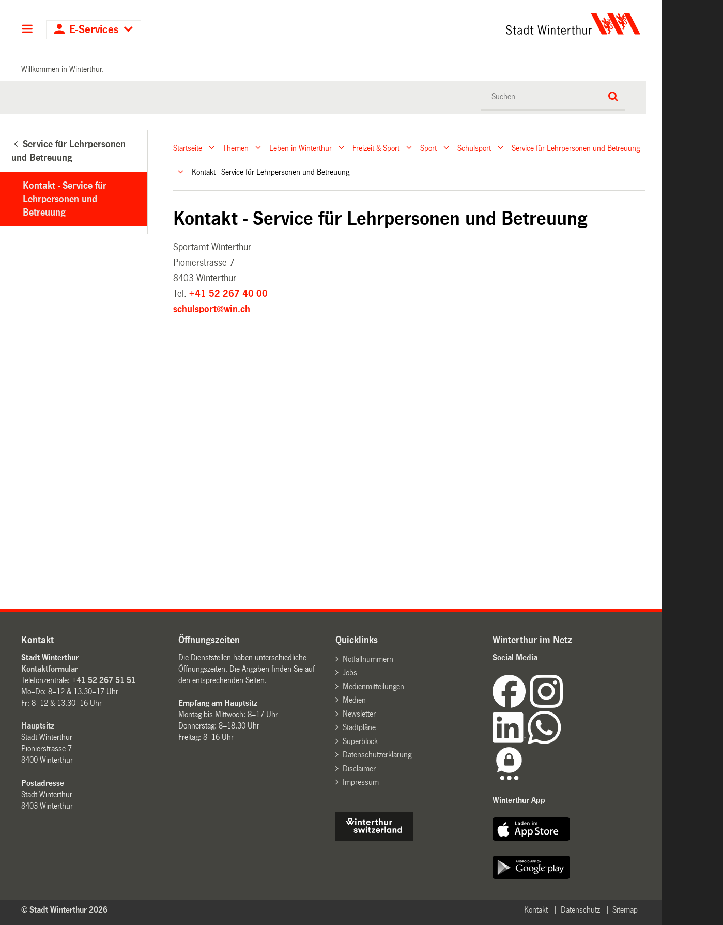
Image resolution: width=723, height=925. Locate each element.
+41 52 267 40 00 (228, 294)
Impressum (361, 782)
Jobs (350, 672)
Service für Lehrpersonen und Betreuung (576, 147)
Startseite (187, 147)
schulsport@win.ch (211, 309)
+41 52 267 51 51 (104, 680)
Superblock (360, 741)
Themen (236, 147)
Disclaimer (359, 768)
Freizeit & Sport (375, 147)
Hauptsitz (37, 725)
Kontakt (536, 909)
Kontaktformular (49, 668)
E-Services (93, 30)
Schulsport (474, 147)
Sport (428, 147)
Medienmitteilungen (373, 686)
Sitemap (625, 909)
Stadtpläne (359, 727)
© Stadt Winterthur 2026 (64, 909)
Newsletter (359, 713)
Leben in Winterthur (300, 147)
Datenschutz (580, 909)
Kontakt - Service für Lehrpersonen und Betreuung (64, 199)
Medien (354, 699)
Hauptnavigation (27, 30)
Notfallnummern (368, 659)
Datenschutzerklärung (377, 754)
